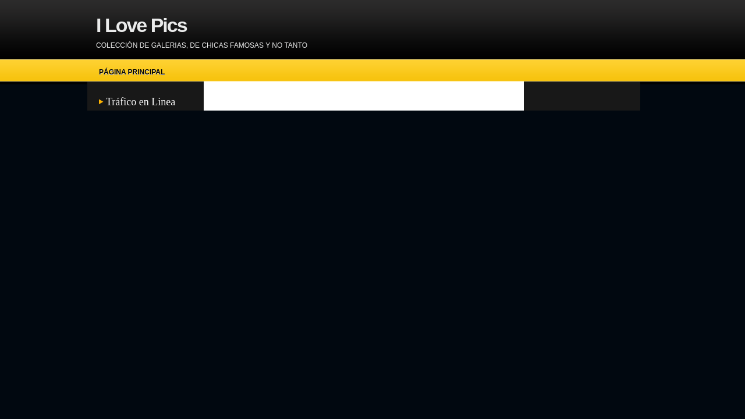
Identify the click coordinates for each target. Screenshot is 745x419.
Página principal (132, 72)
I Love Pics (141, 25)
